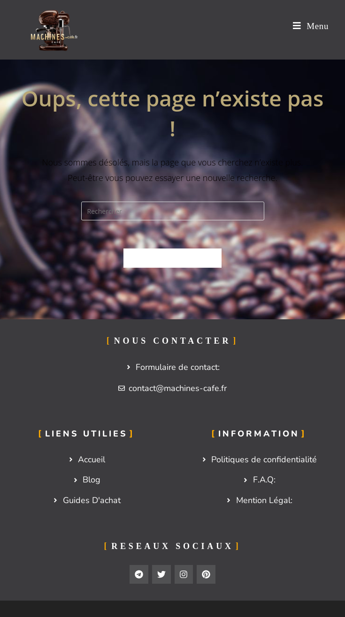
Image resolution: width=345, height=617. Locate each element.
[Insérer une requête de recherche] (172, 211)
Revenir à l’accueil (172, 258)
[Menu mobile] (311, 26)
